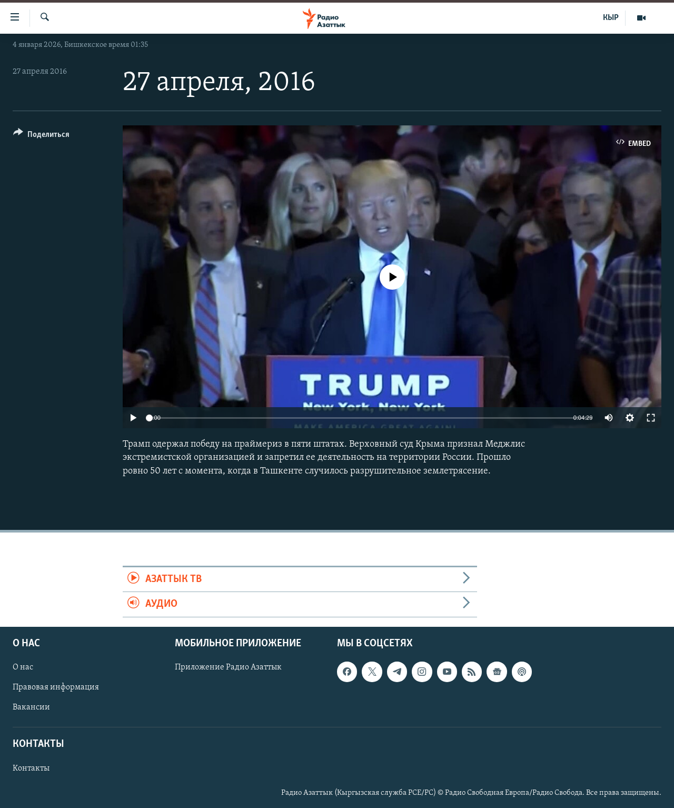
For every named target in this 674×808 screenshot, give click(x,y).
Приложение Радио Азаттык (228, 667)
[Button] (41, 136)
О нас (23, 667)
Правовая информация (56, 687)
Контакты (31, 768)
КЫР (611, 18)
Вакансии (31, 707)
